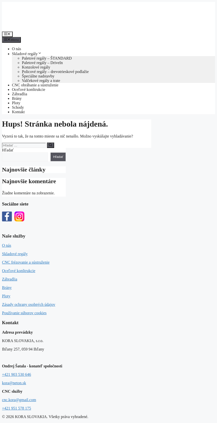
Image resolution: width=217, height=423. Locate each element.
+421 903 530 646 (16, 374)
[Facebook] (7, 217)
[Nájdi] (50, 145)
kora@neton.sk (14, 383)
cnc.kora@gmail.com (19, 400)
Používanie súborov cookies (24, 313)
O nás (16, 49)
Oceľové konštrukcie (28, 89)
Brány (17, 98)
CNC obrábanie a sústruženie (35, 85)
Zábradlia (19, 94)
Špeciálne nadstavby (38, 76)
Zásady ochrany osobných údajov (28, 304)
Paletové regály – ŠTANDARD (47, 58)
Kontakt (18, 112)
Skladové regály (27, 54)
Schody (18, 107)
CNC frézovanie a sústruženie (25, 262)
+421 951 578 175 (16, 408)
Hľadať (8, 150)
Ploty (16, 103)
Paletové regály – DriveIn (42, 63)
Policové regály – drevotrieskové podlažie (55, 72)
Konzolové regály (36, 67)
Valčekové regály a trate (41, 80)
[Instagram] (19, 217)
